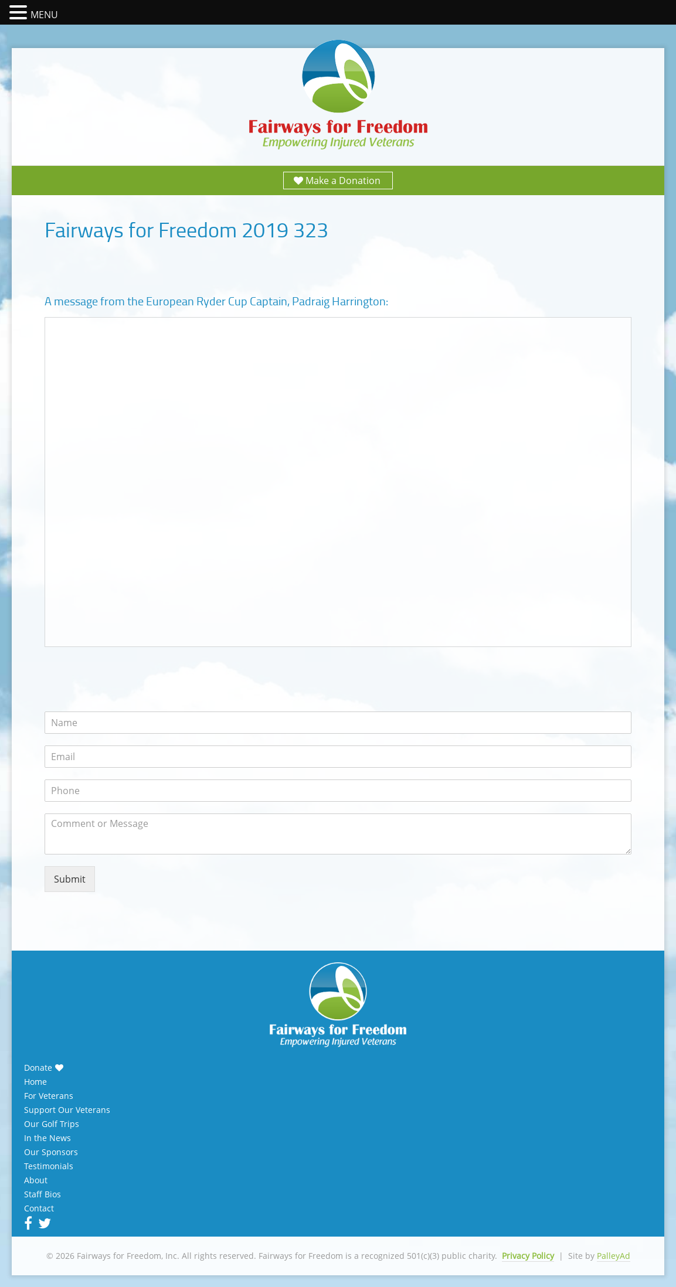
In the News (47, 1138)
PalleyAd (613, 1255)
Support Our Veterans (67, 1110)
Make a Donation (343, 180)
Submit (70, 879)
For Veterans (48, 1096)
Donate (38, 1068)
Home (35, 1082)
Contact (39, 1208)
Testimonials (48, 1166)
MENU (44, 14)
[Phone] (338, 790)
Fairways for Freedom (338, 95)
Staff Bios (42, 1194)
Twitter (43, 1223)
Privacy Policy (528, 1255)
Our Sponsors (51, 1152)
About (35, 1180)
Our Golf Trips (51, 1124)
